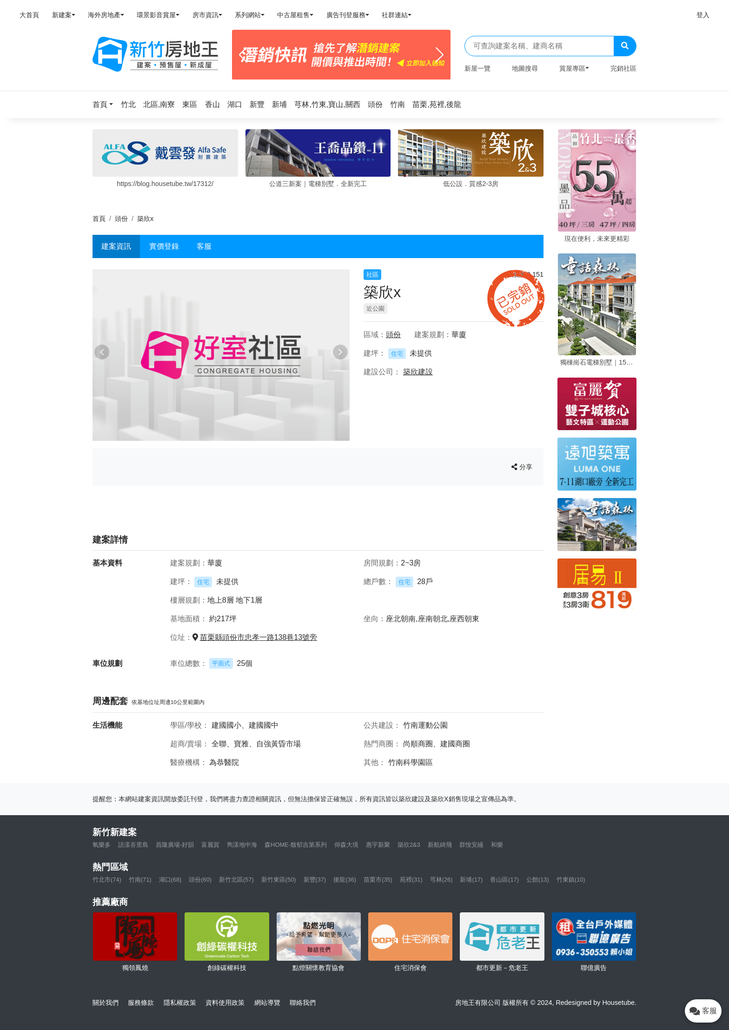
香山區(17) (504, 879)
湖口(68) (170, 879)
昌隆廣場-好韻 (175, 844)
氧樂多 (102, 844)
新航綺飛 (440, 844)
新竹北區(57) (236, 879)
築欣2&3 (409, 844)
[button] (106, 104)
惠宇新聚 (378, 844)
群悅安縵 (471, 844)
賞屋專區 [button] (572, 68)
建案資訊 (116, 246)
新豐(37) (315, 879)
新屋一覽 (477, 68)
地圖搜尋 (525, 68)
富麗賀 (210, 844)
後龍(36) (344, 879)
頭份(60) (200, 879)
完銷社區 (623, 68)
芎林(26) (441, 879)
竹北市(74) (107, 879)
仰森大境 (346, 844)
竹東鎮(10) (571, 879)
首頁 (99, 218)
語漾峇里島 (133, 844)
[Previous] (243, 55)
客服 (204, 246)
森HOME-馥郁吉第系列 (296, 844)
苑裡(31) (411, 879)
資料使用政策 (225, 1002)
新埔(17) (471, 879)
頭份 (121, 218)
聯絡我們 (303, 1002)
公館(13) (537, 879)
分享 (521, 467)
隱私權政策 (180, 1002)
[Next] (439, 55)
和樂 (497, 844)
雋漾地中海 (242, 844)
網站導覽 (267, 1002)
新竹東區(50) (278, 879)
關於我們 (106, 1002)
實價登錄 (164, 246)
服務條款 (141, 1002)
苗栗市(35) (378, 879)
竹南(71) (140, 879)
